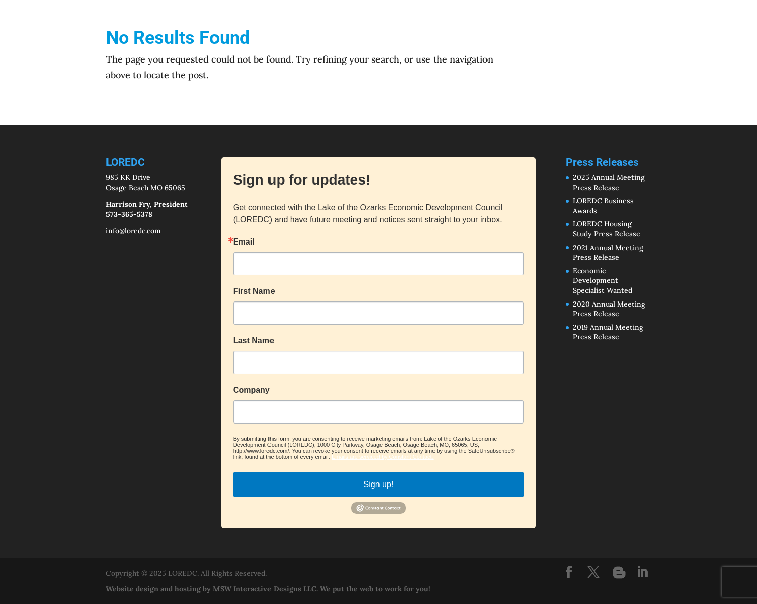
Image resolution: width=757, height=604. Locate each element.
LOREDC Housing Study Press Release (606, 228)
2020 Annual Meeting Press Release (609, 309)
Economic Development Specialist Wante (600, 280)
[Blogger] (619, 573)
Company (251, 390)
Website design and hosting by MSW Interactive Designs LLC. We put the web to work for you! (268, 588)
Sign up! (379, 484)
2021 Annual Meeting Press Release (608, 252)
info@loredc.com (133, 230)
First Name (254, 291)
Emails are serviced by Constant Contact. (383, 457)
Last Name (253, 341)
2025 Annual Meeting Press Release (609, 182)
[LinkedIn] (642, 573)
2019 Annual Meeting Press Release (608, 332)
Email (244, 242)
